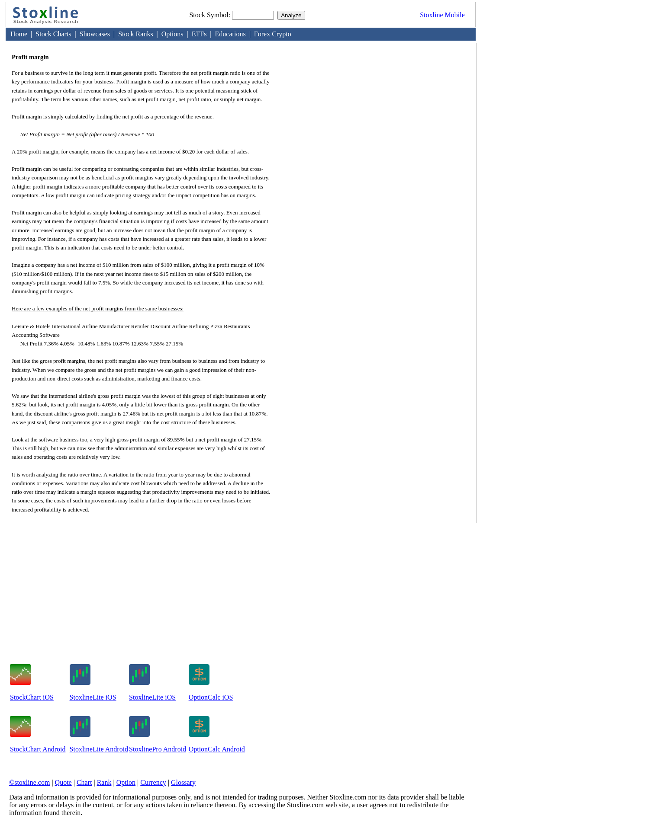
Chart (84, 782)
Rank (104, 782)
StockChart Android (37, 749)
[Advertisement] (397, 157)
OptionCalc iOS (211, 697)
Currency (153, 782)
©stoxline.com (29, 782)
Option (125, 782)
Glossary (183, 782)
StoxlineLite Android (99, 749)
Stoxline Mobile (442, 15)
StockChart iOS (32, 697)
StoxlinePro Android (157, 749)
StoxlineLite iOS (93, 697)
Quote (63, 782)
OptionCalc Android (217, 749)
